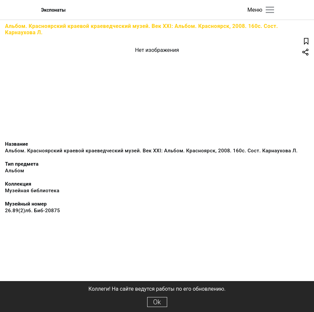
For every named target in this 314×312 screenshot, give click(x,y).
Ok (157, 302)
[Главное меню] (269, 9)
